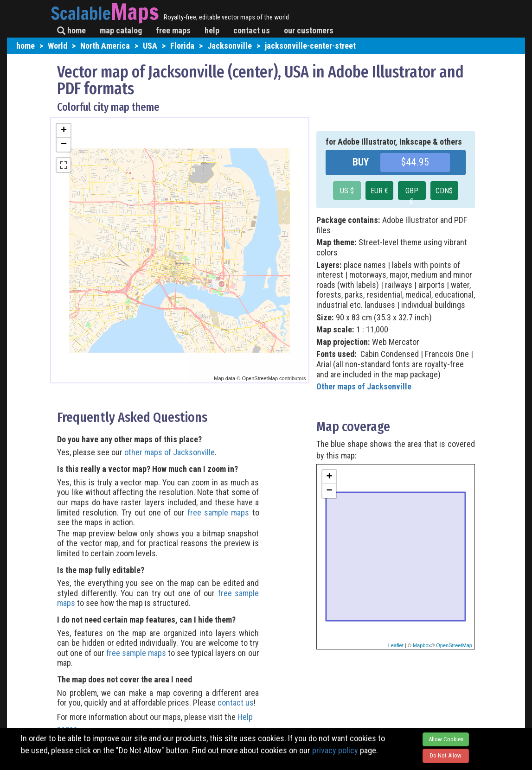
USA (150, 46)
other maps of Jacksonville (169, 452)
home (71, 30)
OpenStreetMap (454, 645)
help (212, 30)
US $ (347, 190)
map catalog (121, 30)
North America (105, 46)
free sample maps (218, 512)
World (57, 46)
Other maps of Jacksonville (363, 386)
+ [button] (64, 131)
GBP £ (411, 193)
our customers (308, 30)
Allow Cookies (446, 739)
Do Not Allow (445, 755)
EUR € (379, 190)
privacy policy (335, 750)
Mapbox (422, 645)
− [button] (64, 145)
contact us (251, 30)
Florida (182, 46)
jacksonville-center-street (310, 46)
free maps (173, 30)
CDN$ (444, 190)
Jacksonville (229, 46)
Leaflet (396, 645)
